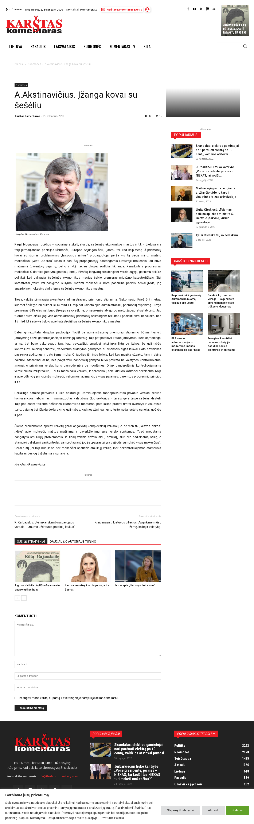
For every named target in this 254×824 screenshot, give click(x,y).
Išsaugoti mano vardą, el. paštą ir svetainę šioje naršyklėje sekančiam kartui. (69, 698)
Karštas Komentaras (27, 115)
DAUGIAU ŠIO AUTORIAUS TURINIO (73, 541)
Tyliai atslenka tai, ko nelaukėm (217, 235)
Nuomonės (34, 64)
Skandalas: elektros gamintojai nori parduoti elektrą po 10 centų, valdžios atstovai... (217, 150)
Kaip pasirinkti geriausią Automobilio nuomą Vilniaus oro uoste (186, 299)
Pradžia (19, 64)
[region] (127, 806)
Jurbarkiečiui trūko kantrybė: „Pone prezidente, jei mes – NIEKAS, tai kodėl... (215, 171)
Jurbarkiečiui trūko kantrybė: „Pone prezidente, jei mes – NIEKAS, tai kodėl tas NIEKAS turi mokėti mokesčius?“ (137, 772)
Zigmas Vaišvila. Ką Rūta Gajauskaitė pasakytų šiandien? (234, 28)
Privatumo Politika (112, 818)
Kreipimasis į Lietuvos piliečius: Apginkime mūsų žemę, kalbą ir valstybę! (128, 525)
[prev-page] (17, 598)
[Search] (245, 46)
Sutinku (237, 810)
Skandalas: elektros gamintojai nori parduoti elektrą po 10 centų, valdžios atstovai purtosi (139, 748)
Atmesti (213, 810)
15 (159, 115)
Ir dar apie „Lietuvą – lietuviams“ (135, 585)
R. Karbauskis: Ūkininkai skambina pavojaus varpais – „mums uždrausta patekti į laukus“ (45, 525)
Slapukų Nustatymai (180, 810)
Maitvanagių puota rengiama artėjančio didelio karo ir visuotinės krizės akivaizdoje (216, 192)
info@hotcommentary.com (58, 776)
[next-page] (24, 598)
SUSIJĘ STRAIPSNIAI (31, 541)
